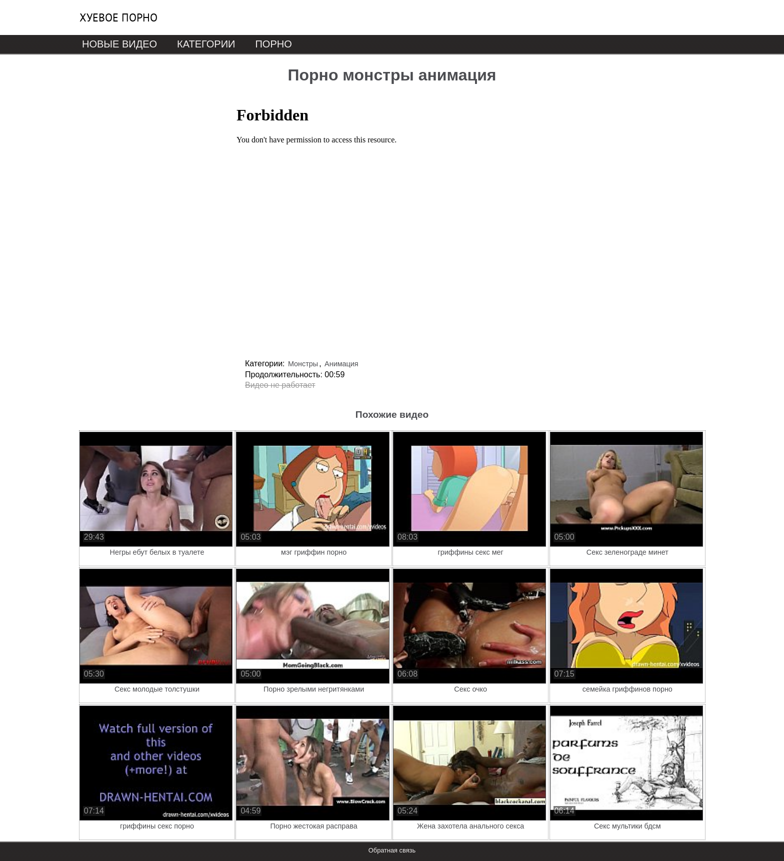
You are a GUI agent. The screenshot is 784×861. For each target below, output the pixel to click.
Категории (206, 43)
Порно (273, 43)
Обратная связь (392, 850)
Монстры (303, 364)
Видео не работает (280, 385)
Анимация (341, 364)
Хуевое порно (119, 17)
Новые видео (119, 43)
